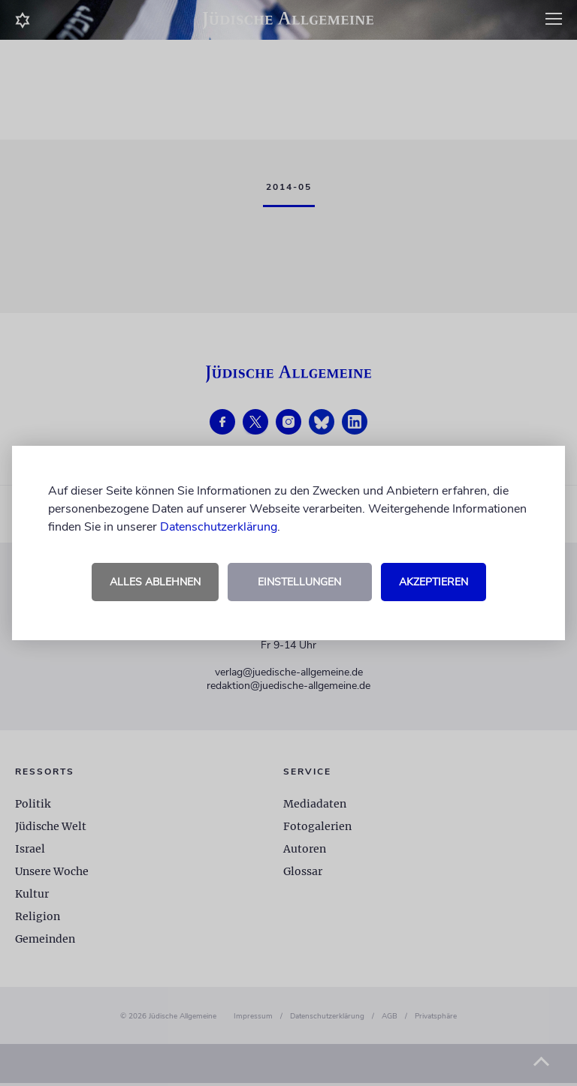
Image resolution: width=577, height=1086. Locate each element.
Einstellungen (299, 582)
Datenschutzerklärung (218, 527)
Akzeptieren (433, 582)
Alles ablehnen (155, 582)
